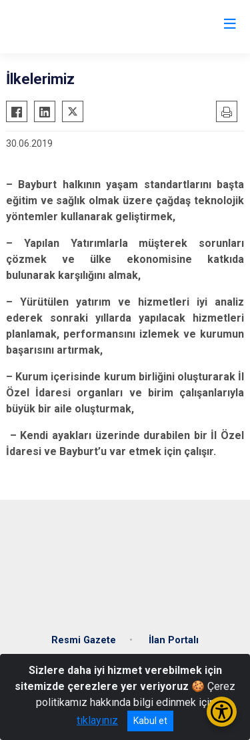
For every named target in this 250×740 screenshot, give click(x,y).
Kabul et (150, 720)
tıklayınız (97, 720)
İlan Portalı (174, 640)
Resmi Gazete (83, 640)
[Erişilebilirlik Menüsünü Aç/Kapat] (222, 712)
